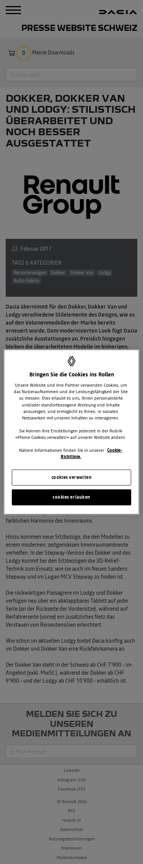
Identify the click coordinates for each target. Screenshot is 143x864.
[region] (71, 432)
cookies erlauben (71, 497)
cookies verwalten (71, 477)
